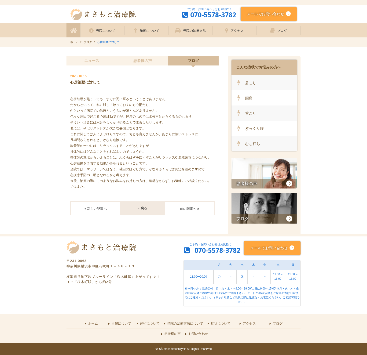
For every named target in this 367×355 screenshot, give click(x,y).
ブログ (282, 30)
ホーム (74, 42)
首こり (250, 113)
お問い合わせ (198, 334)
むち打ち (252, 143)
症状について (221, 323)
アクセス (237, 30)
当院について (106, 30)
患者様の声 (142, 61)
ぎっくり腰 (254, 128)
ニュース (91, 61)
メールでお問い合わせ (266, 13)
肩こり (250, 83)
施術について (149, 30)
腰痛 (249, 98)
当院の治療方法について (185, 323)
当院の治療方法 (194, 30)
